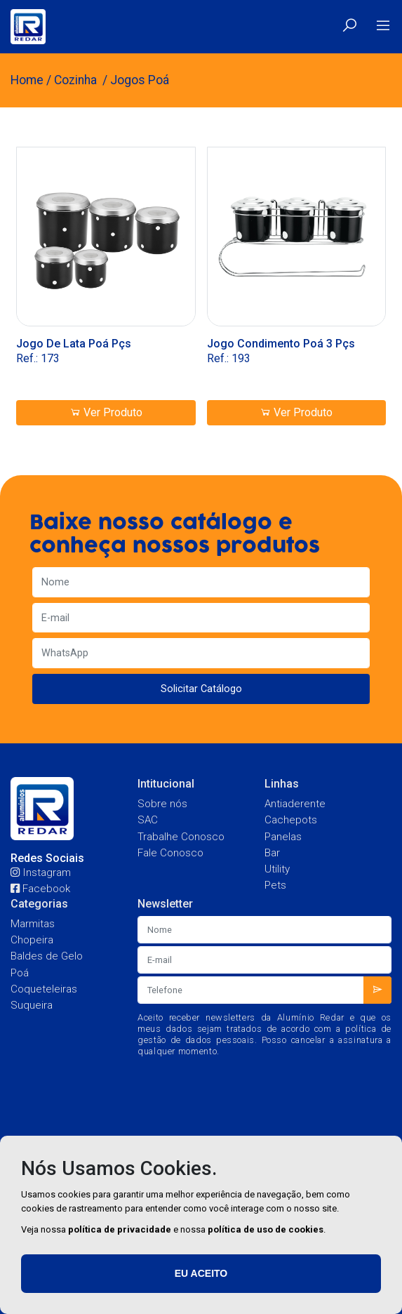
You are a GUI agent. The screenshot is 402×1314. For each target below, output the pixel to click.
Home (27, 80)
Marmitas (33, 923)
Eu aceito (201, 1273)
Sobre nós (162, 803)
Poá (20, 973)
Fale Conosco (170, 853)
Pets (275, 885)
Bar (272, 853)
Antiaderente (295, 803)
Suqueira (32, 1005)
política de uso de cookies (265, 1229)
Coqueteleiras (44, 989)
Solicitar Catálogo (201, 689)
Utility (277, 869)
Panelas (283, 836)
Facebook (40, 888)
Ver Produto (105, 412)
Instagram (41, 872)
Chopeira (32, 940)
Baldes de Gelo (47, 956)
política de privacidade (119, 1229)
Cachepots (290, 820)
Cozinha (77, 80)
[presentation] (282, 1093)
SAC (148, 820)
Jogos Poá (139, 80)
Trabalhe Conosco (181, 836)
